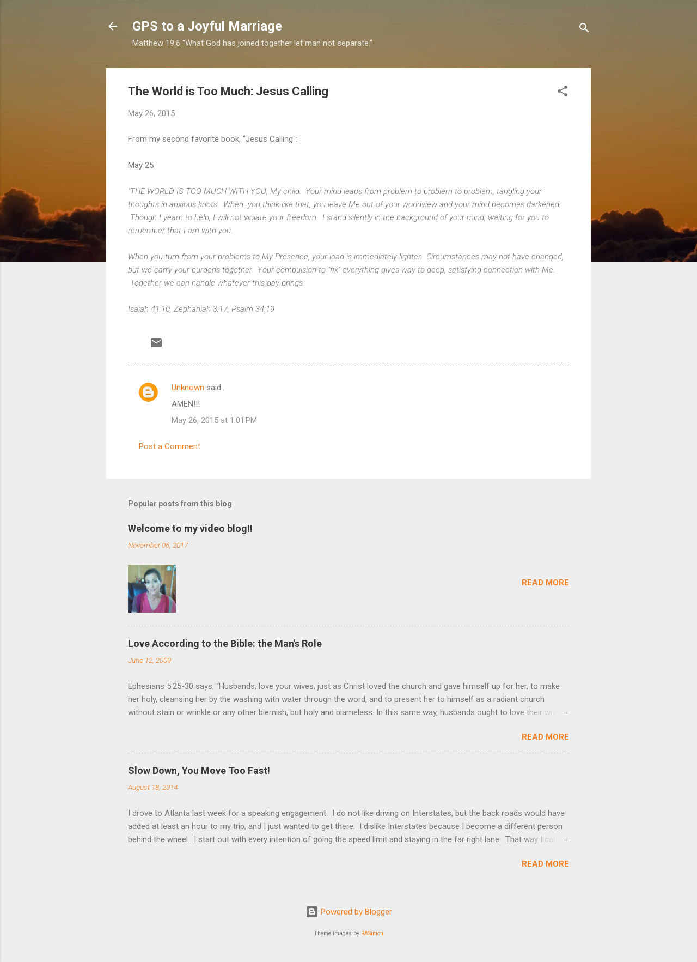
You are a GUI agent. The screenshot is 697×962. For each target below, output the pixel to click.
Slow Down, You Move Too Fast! (199, 770)
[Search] (584, 29)
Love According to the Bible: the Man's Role (225, 643)
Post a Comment (169, 446)
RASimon (372, 933)
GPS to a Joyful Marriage (207, 26)
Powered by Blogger (348, 912)
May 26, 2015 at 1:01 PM (214, 420)
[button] (562, 92)
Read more (545, 583)
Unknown (188, 387)
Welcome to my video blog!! (190, 528)
